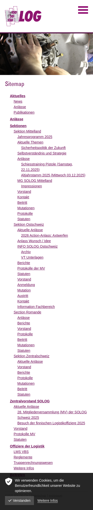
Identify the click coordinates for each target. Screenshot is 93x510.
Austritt (22, 296)
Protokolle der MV (31, 268)
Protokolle (25, 214)
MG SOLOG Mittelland (34, 181)
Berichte (23, 263)
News (18, 101)
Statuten (23, 219)
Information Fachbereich (36, 307)
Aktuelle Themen (30, 142)
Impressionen (31, 186)
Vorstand (24, 192)
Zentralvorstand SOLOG (30, 401)
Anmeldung (26, 285)
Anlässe (20, 107)
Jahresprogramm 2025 (34, 137)
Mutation (24, 290)
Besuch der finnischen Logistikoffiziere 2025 (51, 423)
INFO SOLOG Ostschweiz (37, 246)
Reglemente (23, 457)
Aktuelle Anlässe (30, 230)
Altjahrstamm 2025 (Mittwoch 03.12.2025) (53, 175)
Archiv (26, 252)
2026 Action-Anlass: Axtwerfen (44, 235)
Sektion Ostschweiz (29, 224)
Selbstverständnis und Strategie (41, 153)
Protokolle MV (24, 434)
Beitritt (22, 203)
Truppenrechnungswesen (33, 463)
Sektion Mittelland (27, 131)
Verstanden (19, 501)
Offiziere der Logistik (27, 446)
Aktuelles (17, 96)
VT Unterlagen (32, 257)
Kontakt (23, 197)
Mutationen (25, 208)
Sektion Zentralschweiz (31, 356)
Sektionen (18, 126)
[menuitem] (49, 96)
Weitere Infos (24, 468)
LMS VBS (21, 452)
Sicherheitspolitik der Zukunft (43, 148)
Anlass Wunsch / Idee (34, 241)
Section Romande (27, 312)
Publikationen (24, 112)
